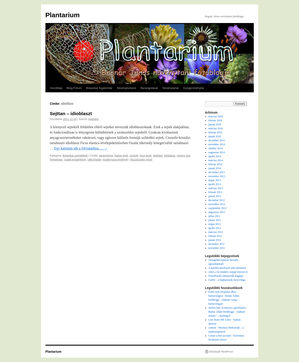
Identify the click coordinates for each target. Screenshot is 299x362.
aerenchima (106, 155)
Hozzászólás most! (141, 159)
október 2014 (215, 148)
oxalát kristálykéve (75, 159)
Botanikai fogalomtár (99, 88)
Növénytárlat (170, 88)
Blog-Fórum (74, 88)
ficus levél (146, 155)
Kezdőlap (56, 88)
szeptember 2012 (217, 208)
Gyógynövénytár (193, 88)
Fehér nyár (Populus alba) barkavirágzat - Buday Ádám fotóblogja (223, 295)
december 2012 (216, 200)
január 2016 (214, 136)
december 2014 (216, 140)
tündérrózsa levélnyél (115, 159)
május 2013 (214, 180)
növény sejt (183, 155)
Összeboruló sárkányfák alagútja (225, 275)
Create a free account (219, 335)
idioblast (158, 155)
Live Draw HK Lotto (219, 319)
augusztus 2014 (216, 152)
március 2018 (215, 116)
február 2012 (215, 236)
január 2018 (214, 124)
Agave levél (121, 155)
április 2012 (214, 228)
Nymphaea (56, 159)
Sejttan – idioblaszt (71, 113)
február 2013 (215, 192)
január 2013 (214, 196)
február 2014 (215, 164)
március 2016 (215, 128)
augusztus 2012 (216, 212)
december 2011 (216, 244)
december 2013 (216, 172)
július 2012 (214, 216)
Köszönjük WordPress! (221, 351)
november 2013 (216, 176)
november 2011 (216, 248)
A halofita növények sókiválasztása (227, 267)
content (212, 327)
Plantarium (62, 15)
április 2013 (214, 184)
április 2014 (214, 156)
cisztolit (134, 155)
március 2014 (215, 160)
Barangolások (149, 88)
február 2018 (215, 120)
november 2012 (216, 204)
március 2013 (215, 188)
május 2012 (214, 224)
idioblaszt (169, 155)
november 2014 (216, 144)
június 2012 (214, 220)
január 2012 (214, 240)
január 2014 (214, 168)
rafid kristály (94, 159)
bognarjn (93, 119)
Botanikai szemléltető (75, 155)
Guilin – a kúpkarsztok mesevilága (226, 279)
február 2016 (215, 132)
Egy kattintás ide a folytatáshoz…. (81, 148)
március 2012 (215, 232)
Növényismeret (126, 88)
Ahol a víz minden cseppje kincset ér (228, 271)
